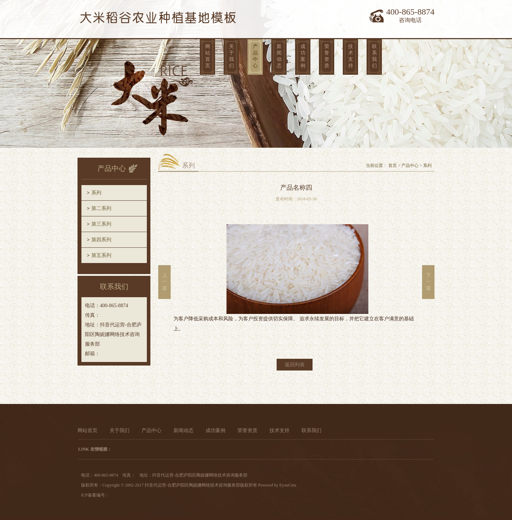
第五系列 (101, 255)
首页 (392, 165)
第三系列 (101, 224)
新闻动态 (279, 56)
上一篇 (164, 282)
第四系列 (101, 239)
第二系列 (101, 208)
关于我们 (231, 56)
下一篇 (428, 282)
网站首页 (207, 56)
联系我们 (374, 56)
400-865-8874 (410, 11)
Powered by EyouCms (276, 485)
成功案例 (302, 56)
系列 (96, 192)
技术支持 (350, 56)
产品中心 (255, 56)
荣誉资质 (326, 56)
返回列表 (295, 364)
